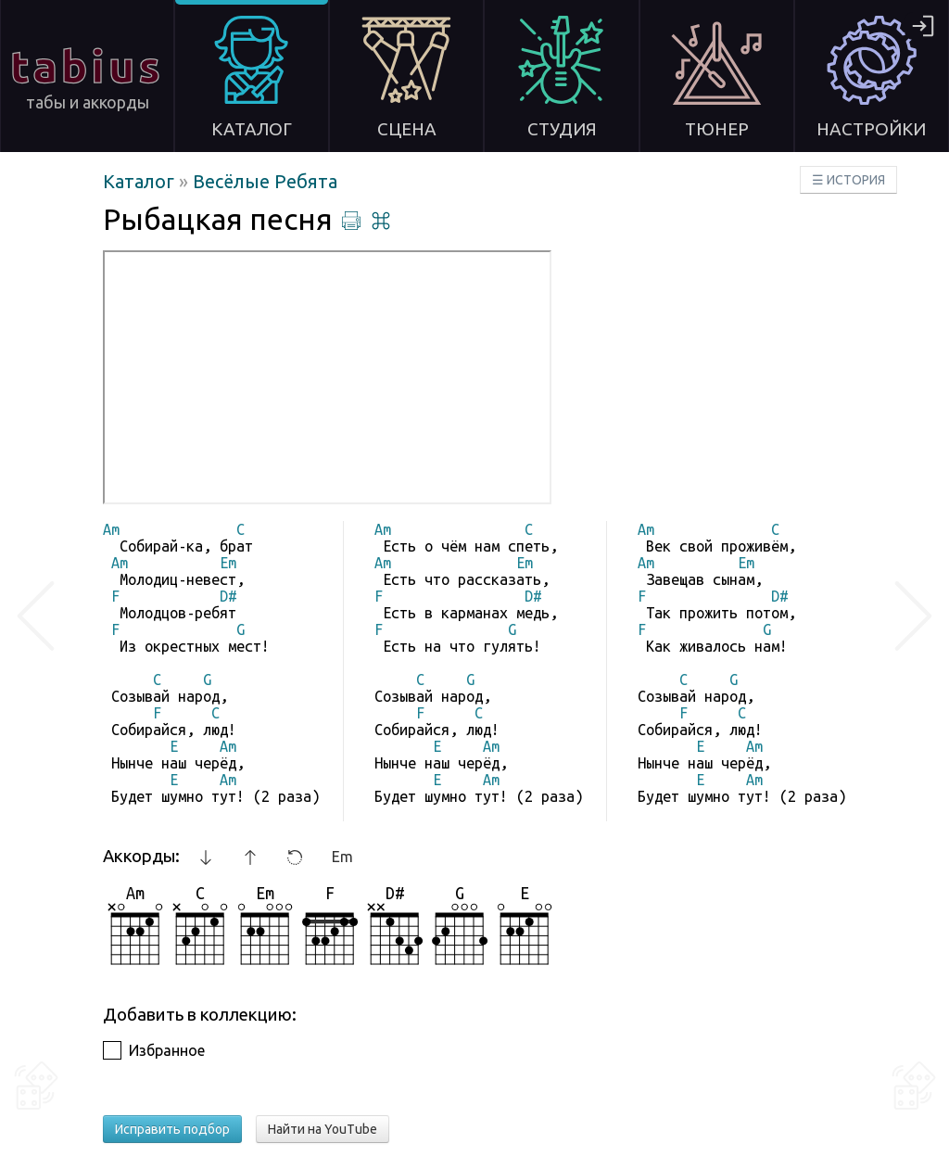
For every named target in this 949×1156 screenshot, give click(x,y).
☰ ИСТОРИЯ (848, 179)
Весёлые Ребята (265, 181)
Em (342, 856)
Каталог (141, 181)
